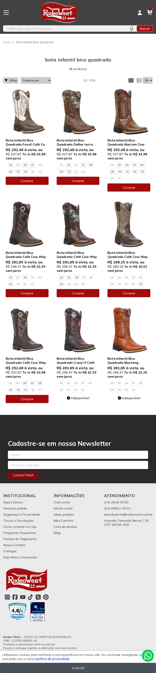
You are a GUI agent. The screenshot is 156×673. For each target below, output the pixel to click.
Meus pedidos (64, 514)
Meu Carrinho (64, 520)
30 (18, 171)
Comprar (27, 181)
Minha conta (63, 508)
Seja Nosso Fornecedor (20, 557)
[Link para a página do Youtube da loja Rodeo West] (23, 597)
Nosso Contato (14, 545)
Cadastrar (23, 475)
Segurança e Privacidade (21, 514)
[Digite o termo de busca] (64, 28)
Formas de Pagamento (20, 539)
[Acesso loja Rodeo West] (140, 13)
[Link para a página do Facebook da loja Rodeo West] (15, 597)
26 (25, 164)
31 (25, 171)
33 (142, 171)
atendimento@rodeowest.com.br (128, 514)
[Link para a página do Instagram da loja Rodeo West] (7, 597)
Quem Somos (13, 502)
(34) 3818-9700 (116, 502)
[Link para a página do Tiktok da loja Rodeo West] (30, 597)
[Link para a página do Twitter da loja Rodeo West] (38, 597)
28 (90, 164)
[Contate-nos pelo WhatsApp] (148, 656)
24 (10, 164)
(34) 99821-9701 (117, 508)
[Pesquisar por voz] (131, 28)
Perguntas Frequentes (19, 533)
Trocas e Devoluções (18, 520)
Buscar (145, 28)
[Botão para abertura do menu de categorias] (6, 13)
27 (32, 164)
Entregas (10, 551)
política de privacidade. (53, 659)
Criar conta (62, 502)
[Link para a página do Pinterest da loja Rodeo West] (46, 597)
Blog (57, 533)
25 (68, 164)
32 (134, 171)
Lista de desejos (65, 527)
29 (10, 171)
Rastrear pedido (15, 508)
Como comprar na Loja (19, 527)
